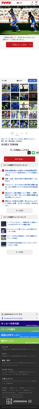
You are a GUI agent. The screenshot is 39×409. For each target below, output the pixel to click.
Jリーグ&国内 (11, 349)
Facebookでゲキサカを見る (12, 318)
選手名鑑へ (19, 159)
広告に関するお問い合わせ (9, 392)
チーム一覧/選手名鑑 (7, 383)
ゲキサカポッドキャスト (12, 365)
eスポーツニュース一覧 (11, 374)
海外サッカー (26, 349)
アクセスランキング (18, 381)
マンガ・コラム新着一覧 (8, 372)
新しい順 (32, 80)
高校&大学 (19, 349)
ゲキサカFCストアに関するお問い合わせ (12, 397)
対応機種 (4, 388)
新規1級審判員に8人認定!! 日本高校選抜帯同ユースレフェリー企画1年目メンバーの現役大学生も (21, 173)
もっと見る (19, 210)
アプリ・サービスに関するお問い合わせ (12, 394)
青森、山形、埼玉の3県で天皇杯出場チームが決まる (21, 180)
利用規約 (4, 390)
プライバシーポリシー (15, 390)
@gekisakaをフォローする (11, 314)
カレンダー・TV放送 (30, 381)
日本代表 (4, 349)
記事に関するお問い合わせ (25, 392)
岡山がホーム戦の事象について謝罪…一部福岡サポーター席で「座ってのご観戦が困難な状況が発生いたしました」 (21, 195)
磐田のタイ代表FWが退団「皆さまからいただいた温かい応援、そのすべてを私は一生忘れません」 (21, 203)
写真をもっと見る (19, 45)
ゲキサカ (6, 3)
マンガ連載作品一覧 (21, 372)
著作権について (13, 388)
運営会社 (22, 388)
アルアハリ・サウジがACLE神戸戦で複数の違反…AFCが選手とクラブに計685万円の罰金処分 (21, 187)
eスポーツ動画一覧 (23, 374)
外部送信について (27, 390)
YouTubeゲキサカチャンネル (9, 362)
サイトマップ (30, 388)
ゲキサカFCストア (7, 381)
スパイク (34, 349)
